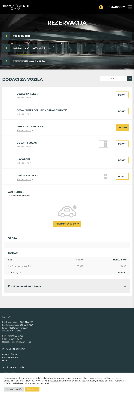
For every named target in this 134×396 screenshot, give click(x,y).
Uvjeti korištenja (9, 354)
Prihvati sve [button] (32, 389)
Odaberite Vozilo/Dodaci (29, 48)
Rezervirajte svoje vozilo (29, 61)
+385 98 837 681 (26, 325)
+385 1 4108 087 (26, 322)
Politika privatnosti (10, 357)
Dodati (122, 95)
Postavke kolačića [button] (14, 389)
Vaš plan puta (21, 35)
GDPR (5, 360)
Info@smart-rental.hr (18, 328)
